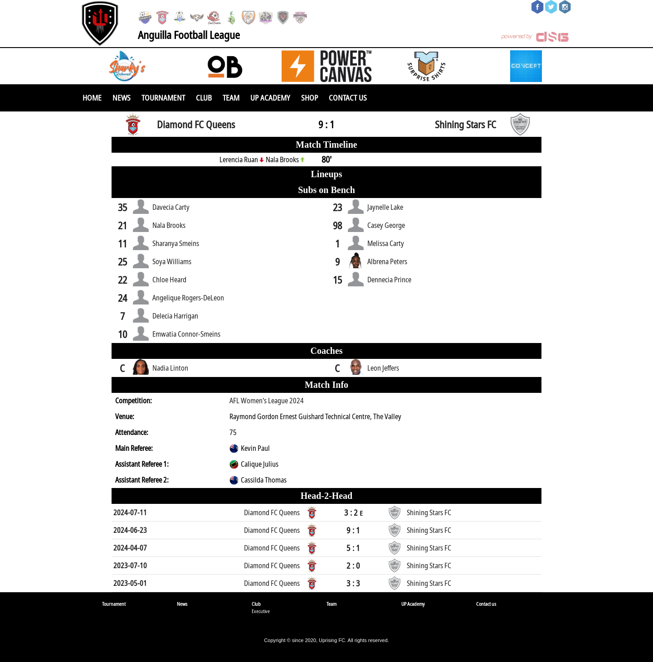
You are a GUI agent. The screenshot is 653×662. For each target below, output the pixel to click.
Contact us (348, 97)
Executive (261, 611)
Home (92, 97)
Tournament (163, 97)
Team (231, 97)
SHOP (309, 97)
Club (204, 97)
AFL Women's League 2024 (266, 401)
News (121, 97)
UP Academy (270, 97)
